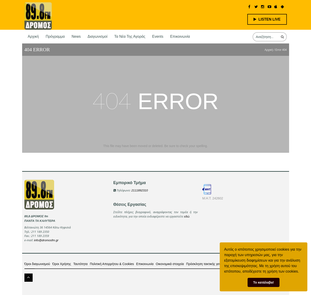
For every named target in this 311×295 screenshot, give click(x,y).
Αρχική (33, 36)
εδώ (186, 216)
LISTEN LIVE (267, 19)
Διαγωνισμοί (97, 36)
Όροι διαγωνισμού (37, 264)
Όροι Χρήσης (61, 264)
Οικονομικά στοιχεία (170, 264)
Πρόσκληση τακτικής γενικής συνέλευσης (215, 264)
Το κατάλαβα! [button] (263, 282)
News (76, 36)
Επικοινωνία (180, 36)
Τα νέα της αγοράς (129, 36)
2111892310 (139, 190)
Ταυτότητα (80, 264)
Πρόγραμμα (55, 36)
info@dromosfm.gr (46, 240)
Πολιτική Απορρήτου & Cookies (112, 264)
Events (157, 36)
